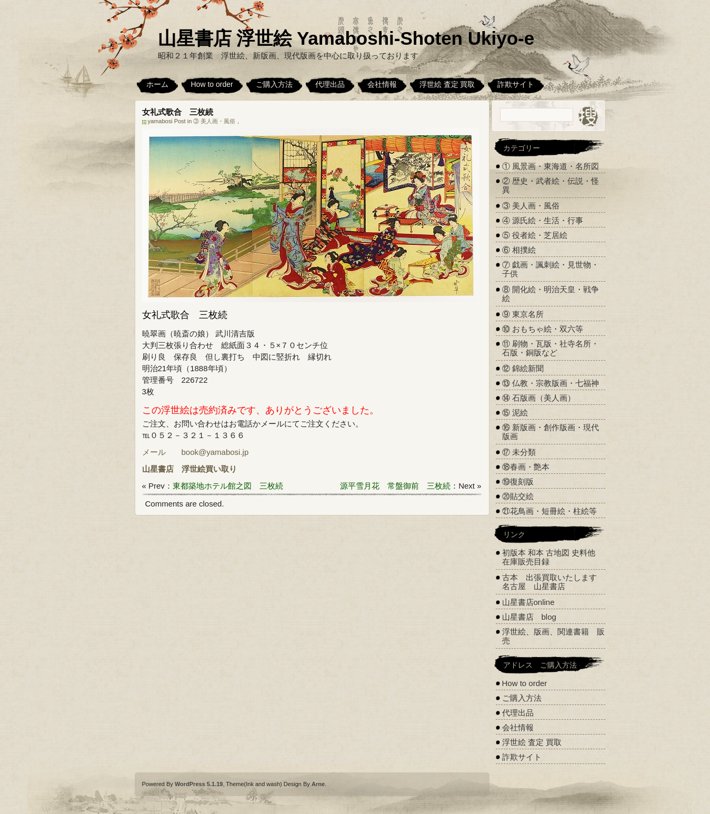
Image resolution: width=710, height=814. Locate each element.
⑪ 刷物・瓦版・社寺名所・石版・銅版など (550, 348)
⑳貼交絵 (518, 496)
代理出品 (330, 84)
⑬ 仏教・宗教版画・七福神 (550, 383)
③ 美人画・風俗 (214, 121)
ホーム (157, 84)
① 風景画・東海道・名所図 (550, 166)
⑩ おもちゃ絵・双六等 (542, 328)
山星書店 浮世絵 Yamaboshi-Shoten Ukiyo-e (346, 38)
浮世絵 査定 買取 (447, 84)
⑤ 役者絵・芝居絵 (534, 235)
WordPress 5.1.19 (199, 784)
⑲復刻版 (518, 481)
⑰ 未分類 (519, 452)
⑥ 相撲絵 (519, 249)
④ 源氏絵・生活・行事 (542, 220)
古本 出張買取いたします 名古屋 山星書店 (553, 582)
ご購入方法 (274, 84)
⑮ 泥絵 (515, 412)
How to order (212, 84)
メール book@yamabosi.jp (195, 452)
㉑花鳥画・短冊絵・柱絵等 (549, 511)
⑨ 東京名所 (523, 314)
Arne (318, 784)
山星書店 (158, 468)
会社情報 (382, 84)
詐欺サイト (515, 84)
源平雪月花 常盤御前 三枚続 (395, 485)
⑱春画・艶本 (525, 466)
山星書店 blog (529, 616)
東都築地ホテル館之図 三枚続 (228, 485)
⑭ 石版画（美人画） (538, 397)
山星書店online (528, 602)
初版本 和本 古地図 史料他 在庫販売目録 (549, 557)
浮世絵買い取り (209, 468)
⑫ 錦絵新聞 (523, 368)
